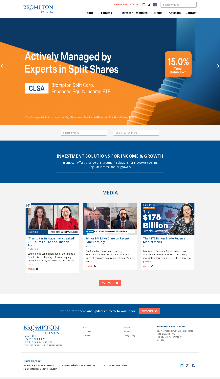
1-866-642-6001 (119, 369)
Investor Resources (134, 13)
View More (110, 285)
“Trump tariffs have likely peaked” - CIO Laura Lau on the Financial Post (52, 242)
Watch (31, 268)
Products (106, 13)
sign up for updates (126, 4)
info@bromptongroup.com (43, 373)
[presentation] (2, 66)
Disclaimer (127, 335)
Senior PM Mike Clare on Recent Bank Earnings (107, 240)
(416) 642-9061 (48, 369)
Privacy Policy (129, 339)
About (89, 13)
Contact (191, 13)
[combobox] (179, 5)
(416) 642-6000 (88, 369)
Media (158, 13)
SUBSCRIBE (150, 315)
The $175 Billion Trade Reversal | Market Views (166, 240)
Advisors (175, 13)
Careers (126, 331)
